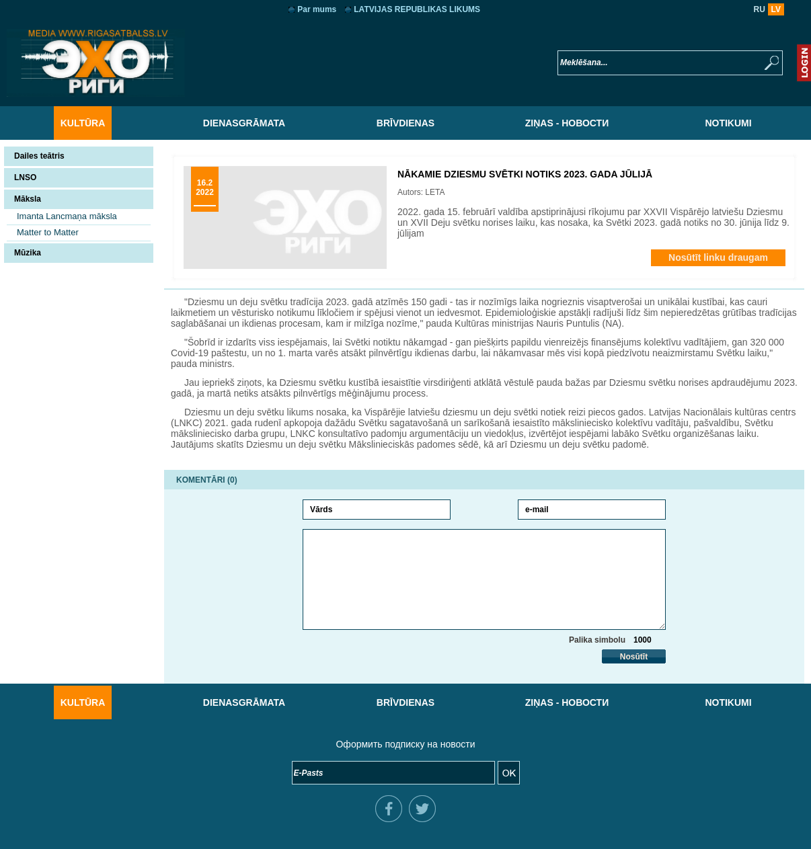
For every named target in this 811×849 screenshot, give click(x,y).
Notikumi (728, 123)
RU (759, 9)
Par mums (316, 9)
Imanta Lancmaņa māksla (67, 216)
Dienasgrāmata (244, 123)
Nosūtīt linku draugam (718, 257)
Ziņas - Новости (567, 123)
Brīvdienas (405, 123)
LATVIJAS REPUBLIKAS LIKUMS (417, 9)
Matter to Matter (48, 232)
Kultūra (83, 123)
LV (776, 9)
